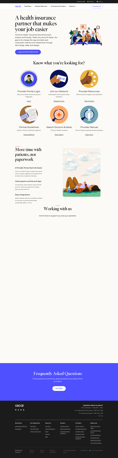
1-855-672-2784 (98, 413)
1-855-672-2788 (81, 1)
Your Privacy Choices (97, 450)
